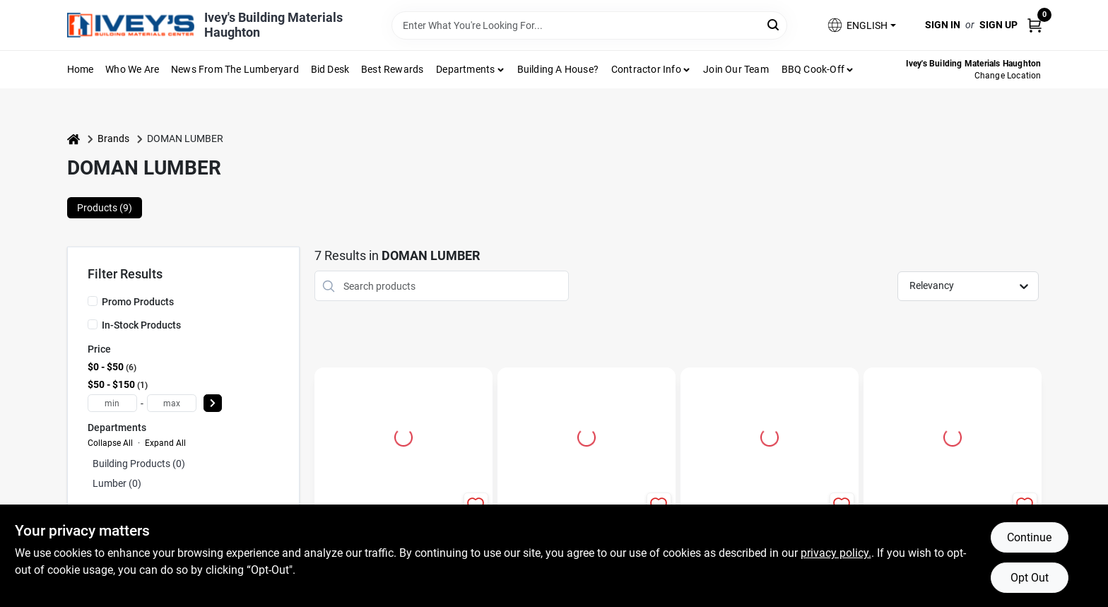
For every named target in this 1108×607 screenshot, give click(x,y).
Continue (1029, 537)
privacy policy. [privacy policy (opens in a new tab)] (836, 553)
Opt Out (1029, 577)
